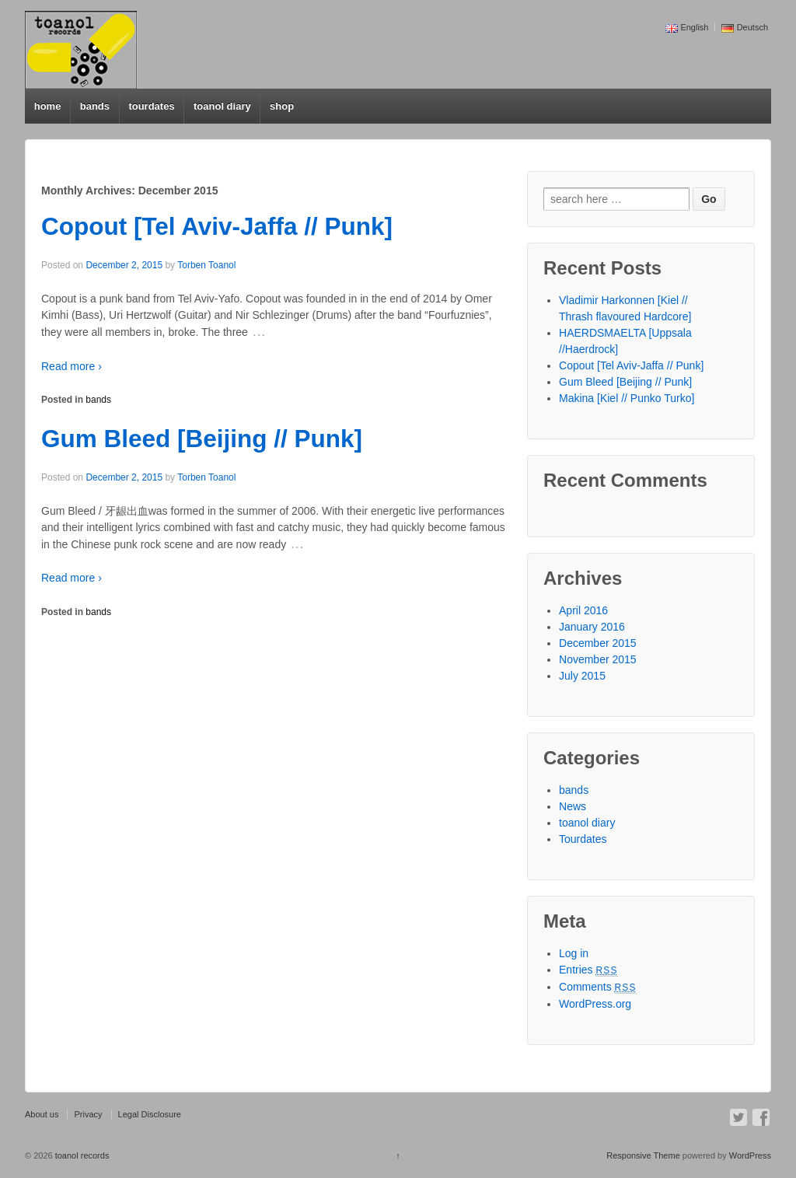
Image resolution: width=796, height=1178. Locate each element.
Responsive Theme (643, 1155)
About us (41, 1114)
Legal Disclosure (149, 1114)
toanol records (81, 1155)
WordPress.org (595, 1004)
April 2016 (583, 610)
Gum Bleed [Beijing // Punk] (201, 439)
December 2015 (598, 643)
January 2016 (592, 626)
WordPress (750, 1155)
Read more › (71, 366)
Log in (573, 953)
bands (95, 106)
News (572, 806)
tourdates (151, 106)
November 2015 (598, 659)
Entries (588, 969)
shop (282, 106)
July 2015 (582, 675)
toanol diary (222, 106)
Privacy (88, 1114)
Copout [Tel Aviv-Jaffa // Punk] (217, 226)
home (47, 106)
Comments (598, 987)
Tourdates (582, 839)
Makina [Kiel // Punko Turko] (626, 398)
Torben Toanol (206, 265)
